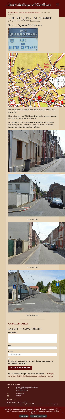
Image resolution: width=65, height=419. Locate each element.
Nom (9, 345)
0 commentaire (35, 21)
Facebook (18, 395)
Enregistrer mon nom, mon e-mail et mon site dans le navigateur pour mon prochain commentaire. (31, 362)
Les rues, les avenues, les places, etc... (30, 12)
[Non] (63, 413)
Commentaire (12, 332)
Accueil (10, 12)
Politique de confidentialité (38, 416)
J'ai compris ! (24, 416)
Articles (16, 12)
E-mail (10, 352)
